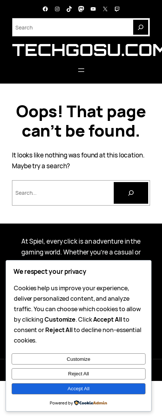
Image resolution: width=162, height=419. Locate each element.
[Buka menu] (81, 70)
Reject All (78, 373)
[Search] (140, 27)
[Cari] (131, 193)
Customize (78, 359)
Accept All (79, 388)
